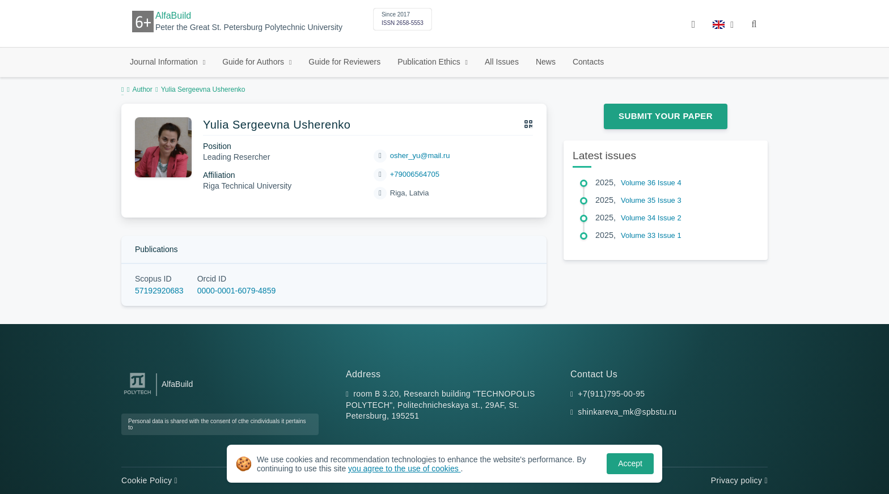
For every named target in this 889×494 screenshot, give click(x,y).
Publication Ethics (429, 61)
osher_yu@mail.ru (420, 155)
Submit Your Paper (666, 116)
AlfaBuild (173, 15)
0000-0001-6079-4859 (236, 290)
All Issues (502, 61)
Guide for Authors (254, 61)
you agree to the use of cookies (404, 468)
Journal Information (165, 61)
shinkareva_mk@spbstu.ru (627, 411)
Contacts (588, 61)
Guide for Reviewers (344, 61)
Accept (630, 463)
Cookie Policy (149, 480)
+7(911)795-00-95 (611, 393)
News (546, 61)
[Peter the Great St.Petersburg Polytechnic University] (137, 394)
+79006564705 (414, 174)
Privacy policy (739, 480)
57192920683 (159, 290)
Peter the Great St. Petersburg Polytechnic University (248, 27)
